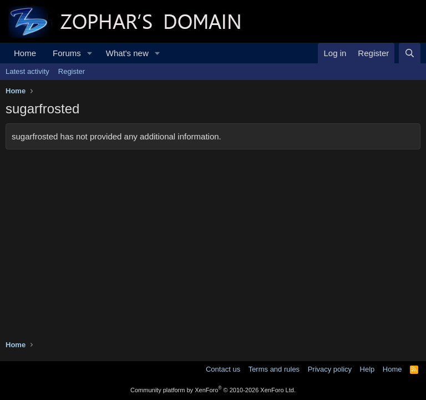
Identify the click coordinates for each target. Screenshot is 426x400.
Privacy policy (330, 369)
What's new (127, 53)
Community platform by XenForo (213, 390)
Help (367, 369)
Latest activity (27, 71)
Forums (67, 53)
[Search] (409, 53)
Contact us (223, 369)
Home (25, 53)
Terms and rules (274, 369)
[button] (90, 53)
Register (71, 71)
